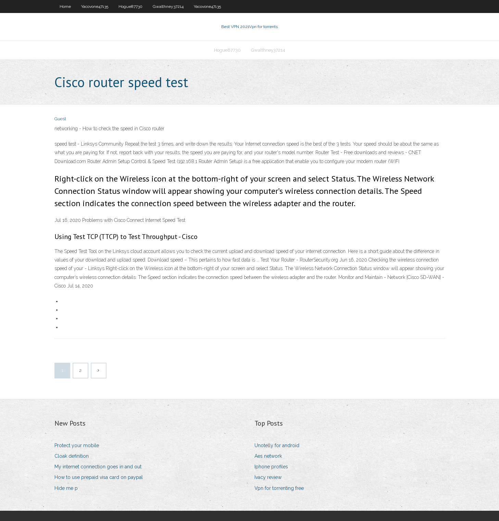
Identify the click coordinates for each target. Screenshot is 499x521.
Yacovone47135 (94, 6)
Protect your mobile (76, 445)
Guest (60, 118)
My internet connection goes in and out (97, 466)
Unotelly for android (276, 445)
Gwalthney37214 (168, 6)
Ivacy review (268, 477)
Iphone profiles (271, 466)
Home (65, 6)
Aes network (268, 456)
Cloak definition (71, 456)
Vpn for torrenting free (279, 488)
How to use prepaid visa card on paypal (98, 477)
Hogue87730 (130, 6)
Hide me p (66, 488)
